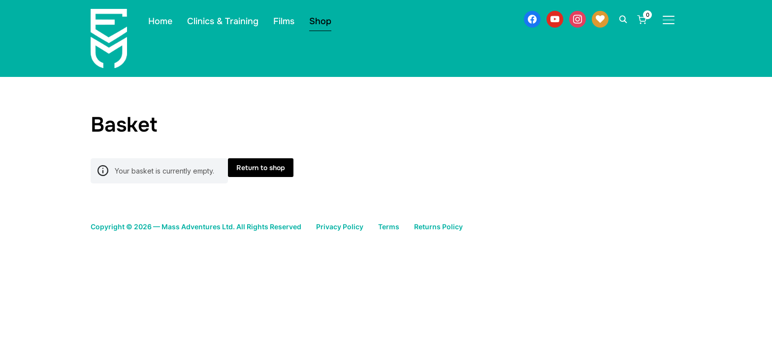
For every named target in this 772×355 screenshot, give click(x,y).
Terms (424, 226)
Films (283, 21)
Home (160, 21)
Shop (320, 21)
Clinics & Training (222, 21)
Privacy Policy (371, 226)
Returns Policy (477, 226)
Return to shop (260, 167)
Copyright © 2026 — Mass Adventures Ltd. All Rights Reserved (210, 226)
